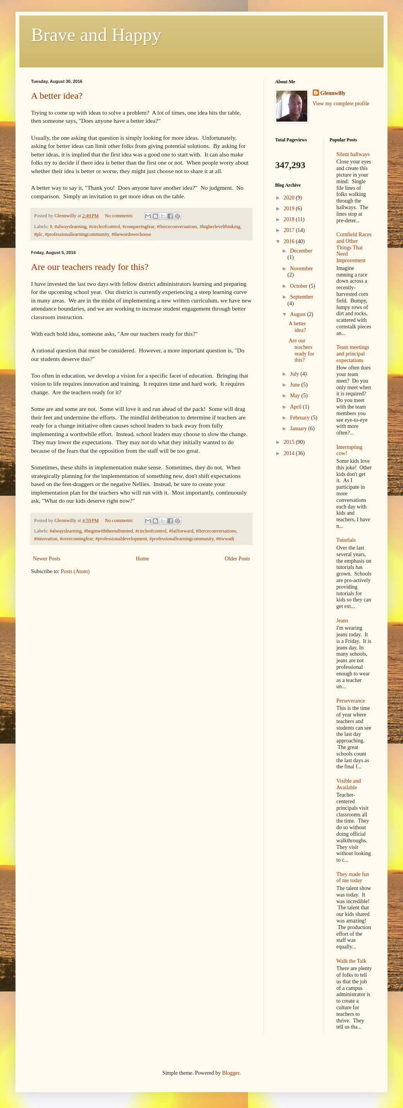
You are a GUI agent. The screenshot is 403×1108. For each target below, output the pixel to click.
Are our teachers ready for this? (89, 267)
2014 (290, 453)
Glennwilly (333, 93)
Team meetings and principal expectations (352, 353)
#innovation (45, 538)
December (301, 251)
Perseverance (350, 701)
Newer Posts (46, 559)
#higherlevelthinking (220, 226)
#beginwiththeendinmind (108, 531)
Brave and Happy (96, 34)
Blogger (230, 1073)
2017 (290, 230)
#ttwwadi (225, 538)
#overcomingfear (76, 538)
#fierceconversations (177, 226)
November (301, 268)
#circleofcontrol (104, 226)
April (296, 407)
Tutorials (346, 540)
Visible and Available (348, 784)
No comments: (119, 215)
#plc (38, 234)
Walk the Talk (351, 961)
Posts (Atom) (75, 571)
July (295, 374)
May (295, 396)
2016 (290, 241)
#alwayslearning (71, 226)
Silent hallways (353, 154)
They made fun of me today (352, 877)
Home (142, 559)
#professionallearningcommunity (77, 234)
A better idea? (57, 96)
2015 (290, 442)
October (299, 286)
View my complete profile (341, 104)
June (295, 385)
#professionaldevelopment (121, 538)
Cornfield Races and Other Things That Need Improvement (354, 247)
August (298, 314)
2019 (290, 208)
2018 (290, 219)
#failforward (181, 531)
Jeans (342, 621)
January (299, 428)
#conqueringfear (138, 226)
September (301, 297)
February (300, 418)
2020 (290, 198)
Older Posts (237, 559)
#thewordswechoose (131, 234)
